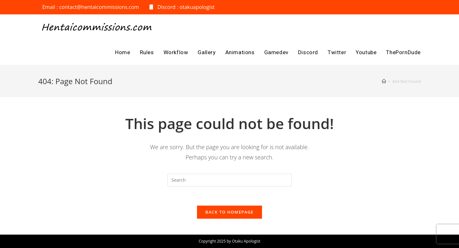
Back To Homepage (229, 212)
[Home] (384, 81)
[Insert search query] (229, 180)
